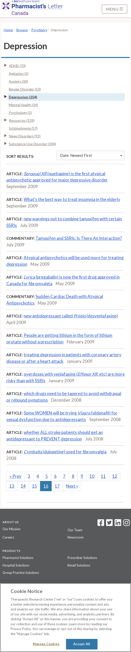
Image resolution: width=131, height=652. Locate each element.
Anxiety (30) (18, 81)
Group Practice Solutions (21, 573)
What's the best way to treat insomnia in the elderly (72, 199)
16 (45, 486)
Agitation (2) (18, 73)
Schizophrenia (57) (23, 128)
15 (34, 486)
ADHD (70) (17, 66)
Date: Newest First (91, 155)
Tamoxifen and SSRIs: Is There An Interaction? (79, 238)
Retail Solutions (79, 565)
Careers (8, 537)
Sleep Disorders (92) (25, 136)
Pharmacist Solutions (18, 558)
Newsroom (76, 537)
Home (8, 30)
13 (11, 486)
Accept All (81, 644)
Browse (22, 30)
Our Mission (11, 529)
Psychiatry (39, 30)
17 (57, 486)
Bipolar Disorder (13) (25, 89)
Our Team (75, 530)
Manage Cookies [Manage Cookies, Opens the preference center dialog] (46, 644)
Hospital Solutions (16, 565)
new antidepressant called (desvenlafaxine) (71, 315)
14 (23, 486)
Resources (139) (22, 120)
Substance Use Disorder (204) (32, 144)
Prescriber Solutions (82, 558)
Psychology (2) (20, 112)
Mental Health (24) (23, 105)
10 (91, 476)
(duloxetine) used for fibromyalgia (65, 451)
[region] (65, 617)
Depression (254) (23, 97)
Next (72, 486)
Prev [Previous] (15, 476)
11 (103, 476)
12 (114, 476)
